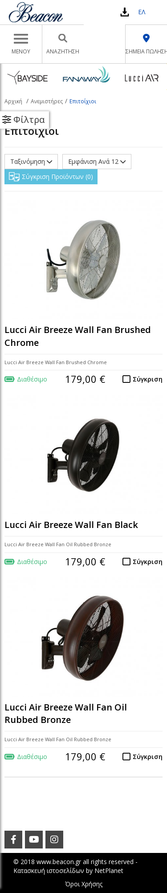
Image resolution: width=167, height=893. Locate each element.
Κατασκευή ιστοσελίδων (48, 870)
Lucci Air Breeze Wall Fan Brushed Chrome (77, 336)
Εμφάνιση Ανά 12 (97, 161)
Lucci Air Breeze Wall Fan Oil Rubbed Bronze (65, 713)
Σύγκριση (148, 379)
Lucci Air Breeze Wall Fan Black (71, 525)
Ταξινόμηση (31, 161)
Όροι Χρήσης (83, 884)
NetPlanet (108, 870)
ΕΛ (141, 12)
